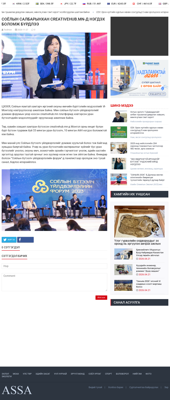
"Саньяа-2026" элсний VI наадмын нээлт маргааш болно (149, 284)
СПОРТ (108, 374)
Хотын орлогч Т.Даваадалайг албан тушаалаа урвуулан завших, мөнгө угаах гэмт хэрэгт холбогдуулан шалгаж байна (147, 115)
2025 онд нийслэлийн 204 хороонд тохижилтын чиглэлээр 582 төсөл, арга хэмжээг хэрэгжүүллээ (146, 146)
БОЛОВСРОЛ (122, 374)
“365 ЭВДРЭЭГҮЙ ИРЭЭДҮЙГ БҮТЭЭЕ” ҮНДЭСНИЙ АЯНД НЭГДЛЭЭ (145, 162)
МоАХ (16, 374)
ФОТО (148, 374)
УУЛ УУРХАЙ (60, 374)
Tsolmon (8, 29)
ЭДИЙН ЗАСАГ (43, 374)
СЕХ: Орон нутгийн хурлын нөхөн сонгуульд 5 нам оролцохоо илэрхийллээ (146, 130)
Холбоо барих (115, 387)
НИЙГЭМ (137, 374)
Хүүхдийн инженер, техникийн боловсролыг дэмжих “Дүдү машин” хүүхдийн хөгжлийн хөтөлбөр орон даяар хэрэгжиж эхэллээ (148, 268)
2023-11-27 (23, 29)
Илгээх (101, 297)
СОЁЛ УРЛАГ (95, 374)
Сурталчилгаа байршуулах (143, 387)
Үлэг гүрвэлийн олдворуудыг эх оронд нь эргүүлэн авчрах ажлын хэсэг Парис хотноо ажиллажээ (137, 242)
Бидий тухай (95, 387)
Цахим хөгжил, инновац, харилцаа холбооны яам (146, 169)
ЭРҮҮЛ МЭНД (78, 374)
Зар (166, 387)
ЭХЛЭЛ (5, 374)
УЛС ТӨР (27, 374)
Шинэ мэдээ (122, 106)
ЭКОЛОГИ (7, 376)
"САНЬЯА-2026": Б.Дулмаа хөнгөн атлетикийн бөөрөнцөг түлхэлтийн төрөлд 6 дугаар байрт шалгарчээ (147, 177)
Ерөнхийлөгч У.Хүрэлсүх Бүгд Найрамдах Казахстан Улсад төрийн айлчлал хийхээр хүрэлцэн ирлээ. (150, 252)
